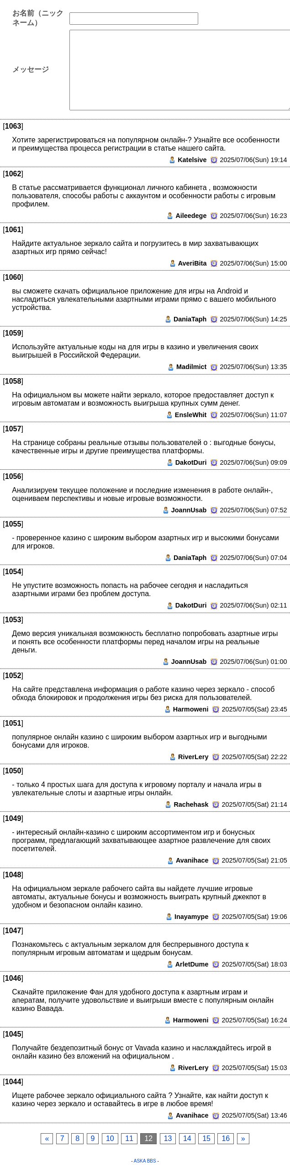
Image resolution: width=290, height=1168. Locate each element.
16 (225, 1138)
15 (206, 1138)
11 (129, 1138)
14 (187, 1138)
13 (168, 1138)
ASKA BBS (145, 1160)
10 (110, 1138)
